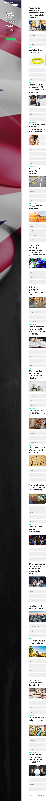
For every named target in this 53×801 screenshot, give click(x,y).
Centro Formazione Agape (40, 795)
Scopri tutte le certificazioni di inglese (11, 39)
